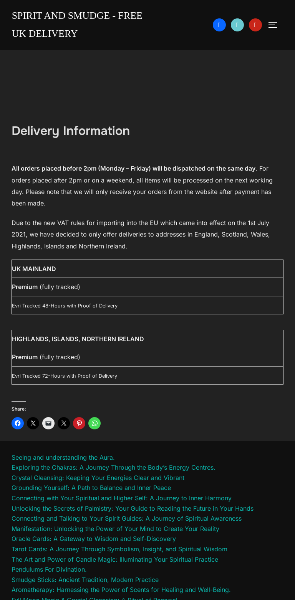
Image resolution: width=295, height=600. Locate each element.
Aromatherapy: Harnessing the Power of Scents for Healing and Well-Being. (121, 589)
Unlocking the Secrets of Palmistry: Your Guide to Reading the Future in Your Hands (133, 508)
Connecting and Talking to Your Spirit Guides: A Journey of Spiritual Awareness (127, 518)
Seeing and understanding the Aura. (63, 457)
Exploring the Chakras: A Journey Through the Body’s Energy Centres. (113, 467)
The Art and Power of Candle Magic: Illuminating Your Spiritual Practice (115, 559)
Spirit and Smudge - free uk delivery (77, 24)
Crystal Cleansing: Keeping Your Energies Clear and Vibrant (98, 478)
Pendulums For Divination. (49, 569)
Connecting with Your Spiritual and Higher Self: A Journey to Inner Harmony (122, 498)
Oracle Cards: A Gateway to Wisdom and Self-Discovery (94, 538)
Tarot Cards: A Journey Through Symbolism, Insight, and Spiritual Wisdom (119, 549)
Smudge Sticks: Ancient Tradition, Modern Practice (85, 580)
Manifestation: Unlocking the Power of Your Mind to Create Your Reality (115, 529)
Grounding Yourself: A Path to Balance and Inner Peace (91, 488)
